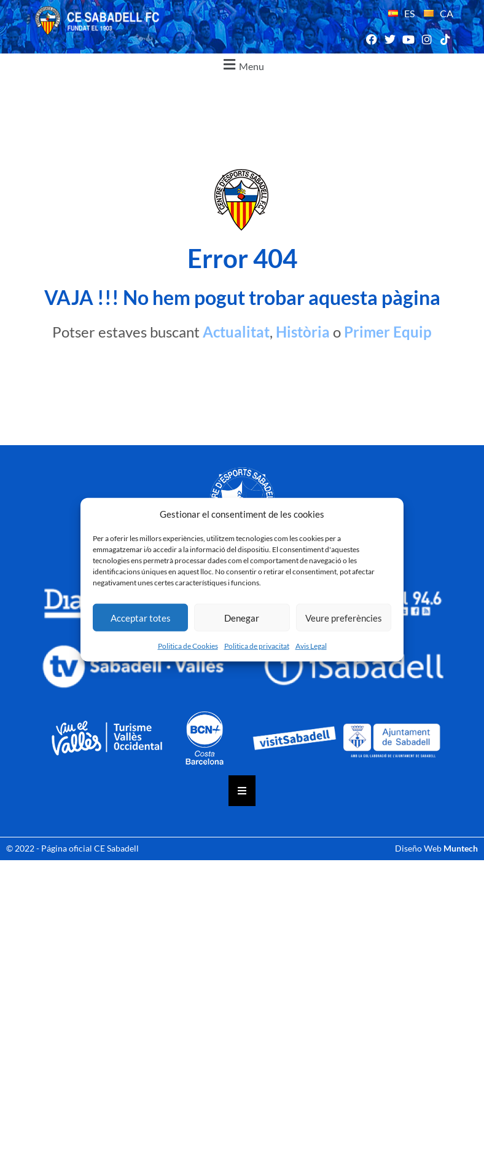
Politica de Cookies (188, 646)
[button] (242, 64)
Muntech (460, 848)
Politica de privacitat (256, 646)
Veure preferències (343, 617)
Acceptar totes (141, 617)
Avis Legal (311, 646)
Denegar (241, 617)
